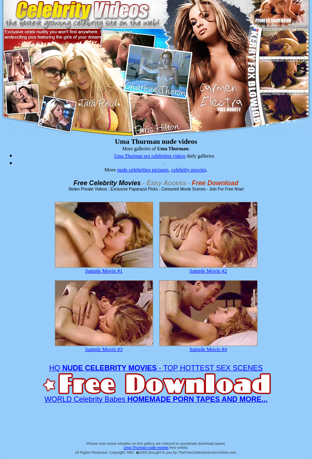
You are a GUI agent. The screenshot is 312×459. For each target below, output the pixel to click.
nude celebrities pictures (143, 170)
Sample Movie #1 (104, 268)
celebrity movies (188, 170)
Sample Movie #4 (208, 346)
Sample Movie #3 (104, 346)
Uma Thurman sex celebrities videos (150, 156)
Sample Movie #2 (208, 268)
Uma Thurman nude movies (146, 448)
